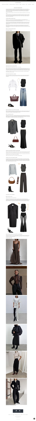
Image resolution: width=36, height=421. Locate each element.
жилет (10, 194)
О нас (12, 414)
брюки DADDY (13, 194)
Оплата (24, 414)
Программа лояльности (17, 414)
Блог (13, 414)
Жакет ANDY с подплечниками (9, 150)
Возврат (22, 414)
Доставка (26, 414)
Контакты (9, 414)
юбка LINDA (14, 150)
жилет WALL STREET (18, 150)
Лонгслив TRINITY (8, 194)
